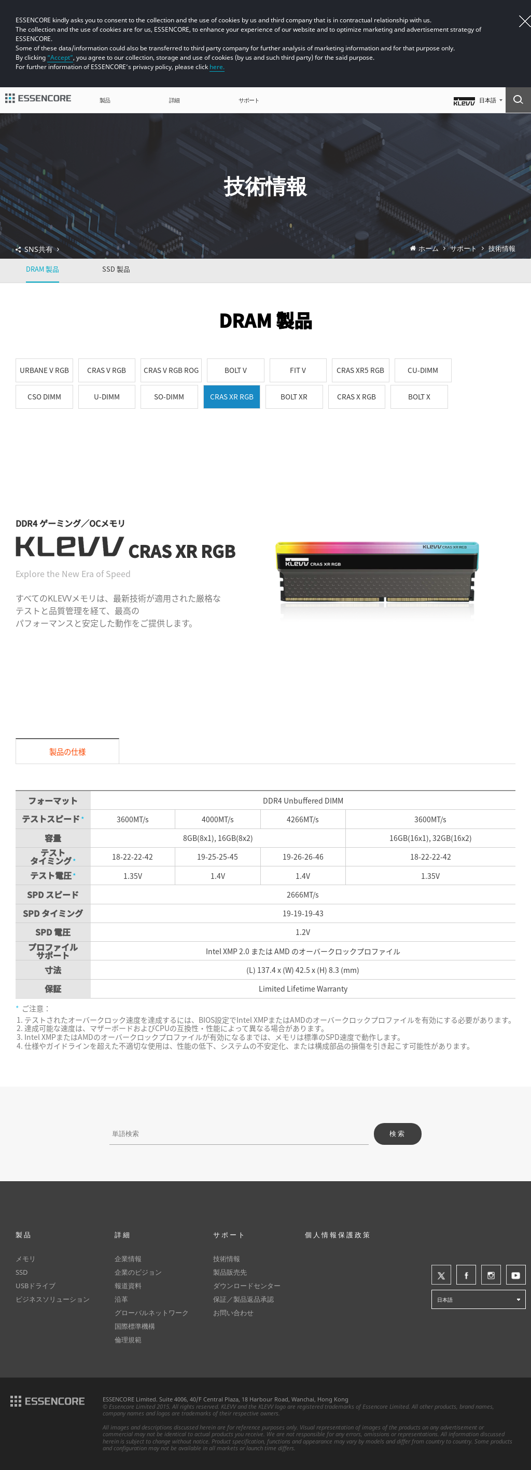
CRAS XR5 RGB (360, 370)
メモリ (26, 1258)
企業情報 (128, 1258)
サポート (249, 100)
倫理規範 (128, 1339)
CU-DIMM (423, 370)
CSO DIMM (44, 396)
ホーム (428, 248)
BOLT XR (294, 396)
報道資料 (128, 1285)
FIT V (298, 370)
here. (217, 66)
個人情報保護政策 (338, 1234)
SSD (21, 1272)
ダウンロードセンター (247, 1285)
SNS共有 (42, 249)
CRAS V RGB (106, 370)
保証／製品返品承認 (243, 1299)
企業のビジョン (138, 1272)
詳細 (174, 100)
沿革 (121, 1299)
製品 (105, 100)
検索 (397, 1134)
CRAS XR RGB (232, 396)
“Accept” (60, 57)
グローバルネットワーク (152, 1312)
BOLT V (236, 370)
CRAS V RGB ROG (171, 370)
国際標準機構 (135, 1326)
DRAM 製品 (42, 269)
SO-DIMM (169, 396)
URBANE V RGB (44, 370)
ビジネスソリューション (53, 1299)
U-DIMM (107, 396)
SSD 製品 (116, 269)
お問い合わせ (233, 1312)
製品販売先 (230, 1272)
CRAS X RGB (356, 396)
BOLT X (419, 396)
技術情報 (501, 248)
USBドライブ (35, 1285)
